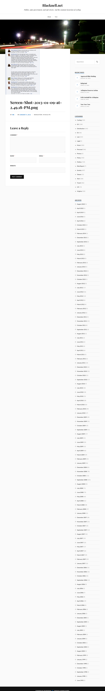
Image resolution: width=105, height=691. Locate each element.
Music (79, 145)
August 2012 (81, 283)
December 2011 (82, 317)
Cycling (79, 120)
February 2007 (81, 559)
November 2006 (82, 572)
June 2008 (80, 492)
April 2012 (80, 300)
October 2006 (81, 576)
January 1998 (81, 676)
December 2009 (82, 417)
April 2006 (80, 601)
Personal (79, 149)
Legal (78, 141)
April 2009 (80, 450)
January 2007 (81, 563)
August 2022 (81, 204)
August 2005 (81, 626)
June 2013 (80, 250)
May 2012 (80, 296)
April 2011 (80, 350)
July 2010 (80, 388)
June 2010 (80, 392)
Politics (79, 162)
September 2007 (82, 530)
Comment (14, 135)
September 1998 (82, 672)
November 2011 (82, 321)
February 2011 (81, 358)
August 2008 (81, 484)
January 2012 (81, 313)
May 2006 (80, 597)
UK (78, 187)
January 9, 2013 (25, 114)
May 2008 (80, 496)
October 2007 (81, 526)
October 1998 (81, 668)
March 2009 (80, 455)
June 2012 (80, 292)
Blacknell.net (52, 5)
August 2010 (81, 384)
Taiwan (79, 174)
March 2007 (80, 555)
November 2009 (82, 421)
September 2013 (82, 242)
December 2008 (82, 467)
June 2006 (80, 592)
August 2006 (81, 584)
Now (56, 17)
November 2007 (82, 521)
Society (79, 170)
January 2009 (81, 463)
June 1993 (80, 680)
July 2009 (80, 438)
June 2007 (80, 542)
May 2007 (80, 546)
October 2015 (81, 225)
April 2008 (80, 501)
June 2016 (80, 216)
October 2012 (81, 279)
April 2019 (80, 212)
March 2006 (80, 605)
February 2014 (81, 233)
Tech (78, 178)
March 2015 (80, 229)
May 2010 (80, 396)
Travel (79, 183)
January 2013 (81, 267)
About (49, 17)
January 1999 (81, 659)
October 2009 (81, 425)
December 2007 (82, 517)
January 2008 (81, 513)
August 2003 (81, 651)
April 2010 (80, 400)
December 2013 (82, 237)
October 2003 (81, 643)
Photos (79, 153)
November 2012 (82, 275)
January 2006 (81, 613)
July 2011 (80, 338)
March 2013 (80, 258)
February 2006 (81, 609)
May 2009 (80, 446)
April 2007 (80, 551)
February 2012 (81, 308)
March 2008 (80, 505)
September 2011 (82, 329)
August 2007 (81, 534)
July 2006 (80, 588)
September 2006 (82, 580)
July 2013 (80, 246)
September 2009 (82, 429)
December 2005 (82, 618)
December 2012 (82, 271)
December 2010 (82, 367)
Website (13, 165)
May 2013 (80, 254)
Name (12, 156)
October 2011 (81, 325)
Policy (79, 158)
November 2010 (82, 371)
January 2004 (81, 638)
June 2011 (80, 342)
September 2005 (82, 622)
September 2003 (82, 647)
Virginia (79, 191)
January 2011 (81, 363)
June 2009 (80, 442)
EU (78, 132)
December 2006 (82, 567)
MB (13, 114)
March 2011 (80, 354)
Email (41, 156)
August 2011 (81, 333)
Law (78, 137)
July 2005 (80, 630)
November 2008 (82, 471)
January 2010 (81, 413)
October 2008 (81, 475)
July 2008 (80, 488)
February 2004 (81, 634)
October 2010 (81, 375)
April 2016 (80, 221)
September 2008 (82, 480)
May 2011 (80, 346)
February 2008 (81, 509)
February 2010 (81, 409)
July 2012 (80, 287)
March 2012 (80, 304)
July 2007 (80, 538)
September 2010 (82, 379)
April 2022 (80, 208)
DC (78, 124)
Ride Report (80, 166)
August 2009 (81, 434)
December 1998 (82, 663)
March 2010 (80, 404)
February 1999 (81, 655)
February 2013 (81, 262)
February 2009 (81, 459)
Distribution (80, 128)
